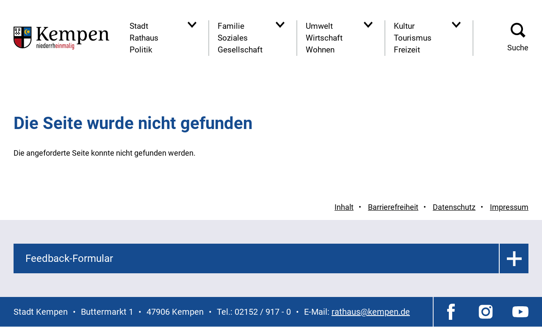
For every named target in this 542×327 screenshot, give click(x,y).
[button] (517, 38)
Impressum (509, 207)
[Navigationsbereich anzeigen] (192, 24)
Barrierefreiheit (393, 207)
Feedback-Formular (69, 258)
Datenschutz (454, 207)
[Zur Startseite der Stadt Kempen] (61, 38)
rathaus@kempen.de (371, 312)
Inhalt (344, 207)
